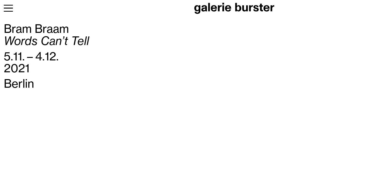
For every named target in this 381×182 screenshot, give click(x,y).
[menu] (8, 8)
